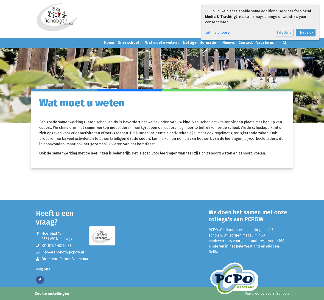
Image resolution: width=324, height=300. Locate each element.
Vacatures (265, 42)
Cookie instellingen (52, 293)
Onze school (128, 42)
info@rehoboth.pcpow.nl (63, 252)
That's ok (305, 32)
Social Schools (277, 293)
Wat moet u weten (161, 42)
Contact (245, 42)
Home (109, 42)
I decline (284, 32)
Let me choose (217, 32)
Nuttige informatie (200, 42)
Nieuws (228, 42)
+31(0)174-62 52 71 (56, 245)
